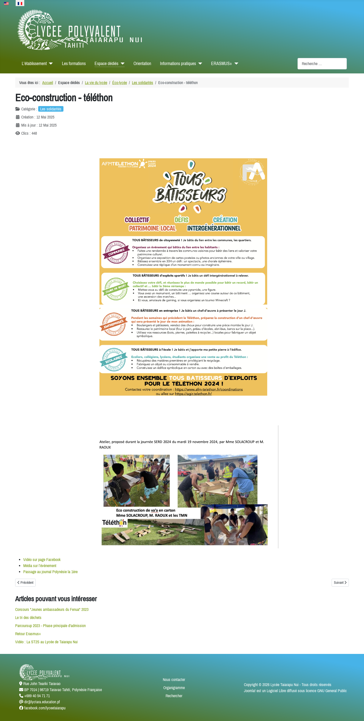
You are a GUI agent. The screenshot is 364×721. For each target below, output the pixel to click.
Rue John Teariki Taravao (41, 683)
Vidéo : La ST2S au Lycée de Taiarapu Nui (46, 641)
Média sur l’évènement (39, 565)
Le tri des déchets (28, 617)
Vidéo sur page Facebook (42, 559)
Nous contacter (174, 679)
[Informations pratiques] (199, 63)
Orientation (142, 63)
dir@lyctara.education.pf (42, 701)
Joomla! (250, 690)
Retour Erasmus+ (28, 633)
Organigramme (174, 687)
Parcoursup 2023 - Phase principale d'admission (50, 625)
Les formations (74, 63)
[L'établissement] (50, 63)
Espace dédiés (106, 63)
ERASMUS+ (221, 63)
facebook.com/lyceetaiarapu (44, 708)
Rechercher (174, 695)
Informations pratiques (178, 63)
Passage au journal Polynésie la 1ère (50, 571)
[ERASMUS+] (235, 63)
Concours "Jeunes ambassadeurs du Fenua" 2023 (51, 609)
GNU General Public (332, 690)
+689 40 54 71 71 (37, 695)
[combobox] (322, 63)
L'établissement (34, 63)
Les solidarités (50, 109)
